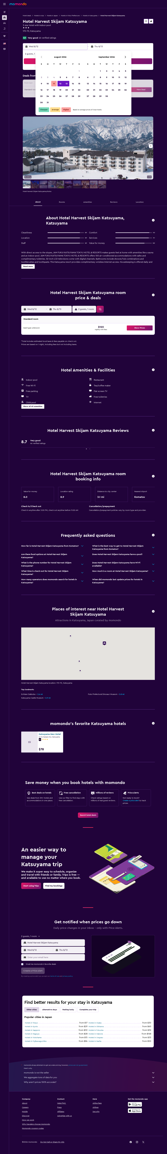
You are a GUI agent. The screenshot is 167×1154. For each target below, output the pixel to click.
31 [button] (48, 102)
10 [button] (48, 84)
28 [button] (73, 96)
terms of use (54, 976)
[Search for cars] (4, 23)
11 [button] (54, 84)
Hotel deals (27, 15)
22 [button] (79, 90)
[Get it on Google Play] (135, 1104)
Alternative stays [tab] (49, 1010)
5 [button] (60, 77)
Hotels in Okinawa (96, 1027)
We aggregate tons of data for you (89, 1077)
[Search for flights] (4, 12)
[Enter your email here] (55, 957)
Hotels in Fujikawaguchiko (36, 1041)
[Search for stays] (4, 17)
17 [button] (48, 90)
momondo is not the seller (89, 1072)
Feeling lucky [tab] (68, 1010)
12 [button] (60, 84)
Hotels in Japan (52, 15)
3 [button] (47, 77)
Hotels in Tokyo (31, 1023)
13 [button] (67, 84)
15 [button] (79, 84)
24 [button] (47, 96)
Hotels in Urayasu (96, 1038)
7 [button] (72, 77)
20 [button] (66, 90)
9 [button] (41, 84)
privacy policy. (68, 976)
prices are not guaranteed (78, 1065)
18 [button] (54, 90)
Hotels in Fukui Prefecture (70, 15)
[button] (4, 4)
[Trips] (4, 36)
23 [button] (41, 96)
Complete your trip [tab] (88, 1010)
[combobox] (55, 943)
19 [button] (60, 90)
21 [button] (73, 90)
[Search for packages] (4, 28)
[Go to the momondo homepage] (17, 4)
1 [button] (79, 71)
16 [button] (41, 90)
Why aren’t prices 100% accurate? (89, 1082)
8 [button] (79, 77)
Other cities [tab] (32, 1010)
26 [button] (60, 96)
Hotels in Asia (39, 15)
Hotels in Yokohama (33, 1038)
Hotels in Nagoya (32, 1034)
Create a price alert (131, 801)
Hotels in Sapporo (32, 1030)
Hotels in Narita (95, 1041)
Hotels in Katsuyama (90, 15)
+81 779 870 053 (30, 34)
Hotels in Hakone (96, 1034)
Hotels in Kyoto (31, 1027)
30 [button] (41, 102)
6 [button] (66, 77)
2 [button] (41, 77)
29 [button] (79, 96)
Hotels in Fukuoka (96, 1030)
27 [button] (66, 96)
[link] (88, 815)
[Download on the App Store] (135, 1110)
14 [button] (73, 84)
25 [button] (54, 96)
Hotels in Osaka (95, 1023)
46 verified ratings (47, 38)
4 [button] (54, 77)
